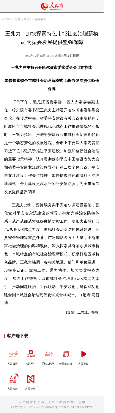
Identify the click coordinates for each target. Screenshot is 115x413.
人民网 (5, 19)
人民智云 (12, 380)
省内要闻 (40, 19)
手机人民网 (48, 356)
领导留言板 (66, 356)
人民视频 (83, 356)
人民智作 (30, 380)
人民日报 (12, 356)
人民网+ (30, 356)
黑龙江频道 (22, 19)
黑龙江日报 (71, 55)
